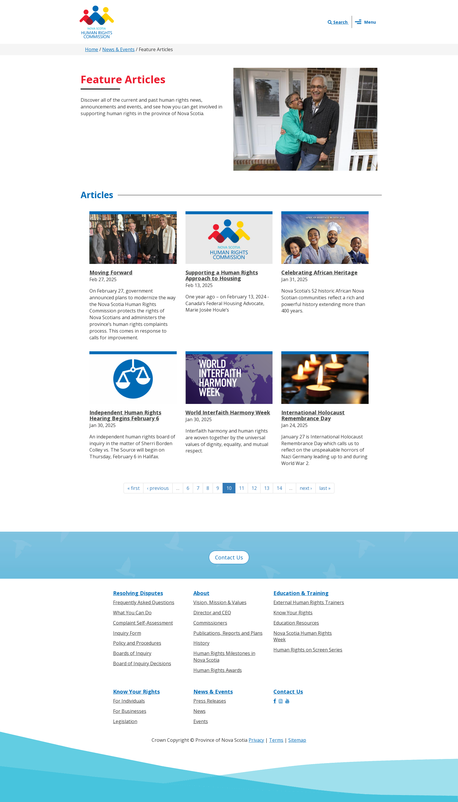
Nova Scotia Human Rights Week (302, 636)
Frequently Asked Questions (143, 602)
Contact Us (229, 557)
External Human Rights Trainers (308, 602)
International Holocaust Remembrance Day (313, 415)
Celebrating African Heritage (319, 272)
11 (241, 488)
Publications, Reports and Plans (228, 633)
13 (266, 488)
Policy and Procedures (137, 643)
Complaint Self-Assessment (143, 623)
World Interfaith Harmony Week (227, 412)
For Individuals (129, 701)
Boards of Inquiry (132, 653)
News (199, 711)
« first (133, 488)
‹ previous (158, 488)
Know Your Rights (293, 612)
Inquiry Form (127, 633)
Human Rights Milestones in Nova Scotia (224, 656)
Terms (276, 740)
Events (200, 721)
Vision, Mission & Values (220, 602)
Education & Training (301, 593)
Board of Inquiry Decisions (142, 663)
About (201, 593)
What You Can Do (132, 612)
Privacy (256, 740)
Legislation (125, 721)
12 (254, 488)
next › (306, 488)
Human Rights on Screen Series (307, 650)
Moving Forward (110, 272)
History (201, 643)
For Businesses (129, 711)
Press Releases (209, 701)
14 (279, 488)
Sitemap (297, 740)
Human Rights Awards (217, 670)
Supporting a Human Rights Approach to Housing (221, 275)
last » (325, 488)
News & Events (118, 49)
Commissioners (210, 623)
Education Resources (296, 623)
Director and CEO (212, 612)
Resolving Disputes (138, 593)
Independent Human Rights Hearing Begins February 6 (125, 415)
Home (91, 49)
